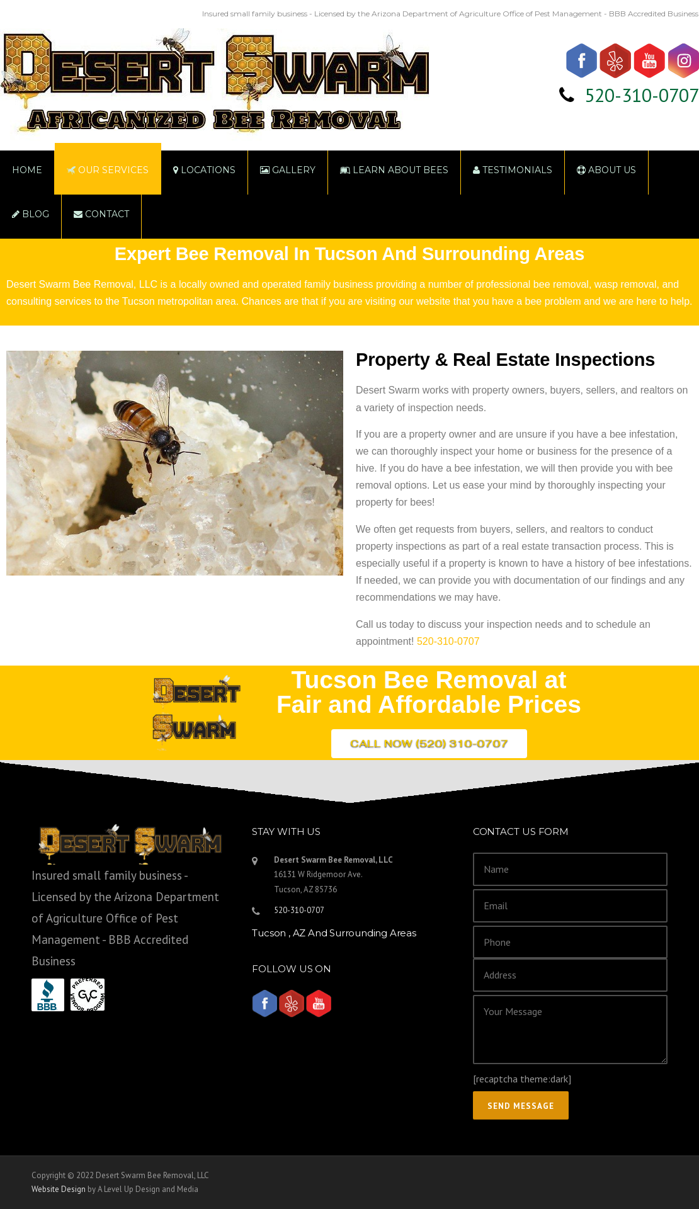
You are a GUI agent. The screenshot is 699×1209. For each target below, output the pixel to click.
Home (27, 170)
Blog (30, 214)
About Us (606, 170)
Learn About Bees (394, 170)
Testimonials (512, 170)
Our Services (108, 170)
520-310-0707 (641, 94)
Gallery (287, 170)
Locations (204, 170)
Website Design (58, 1189)
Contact (101, 214)
